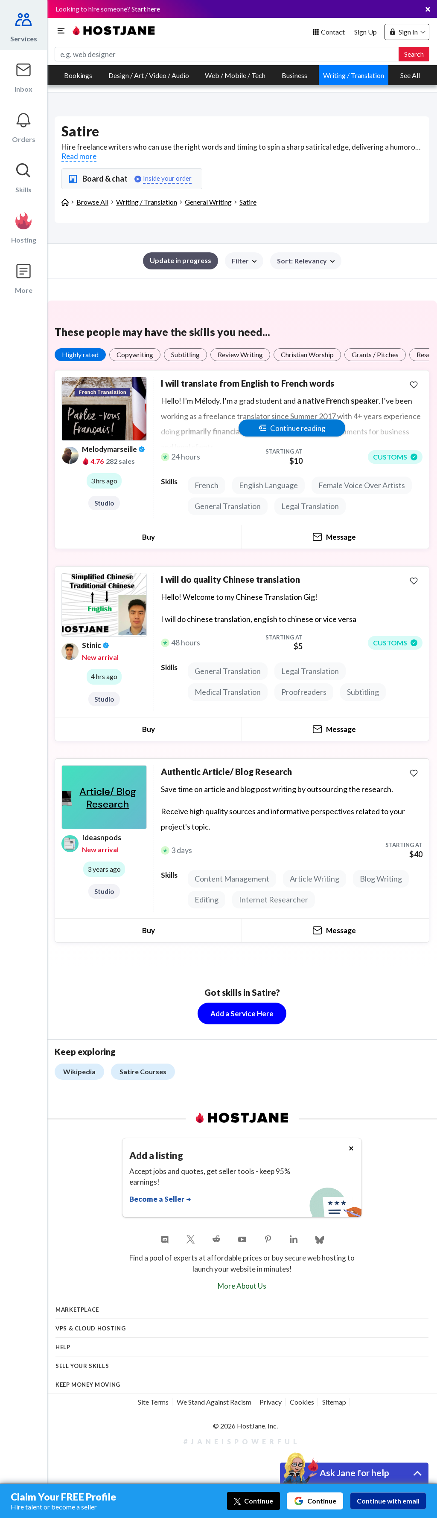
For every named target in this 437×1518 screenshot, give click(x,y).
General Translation (228, 506)
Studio (104, 503)
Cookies (302, 1402)
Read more (78, 156)
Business (294, 75)
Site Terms (153, 1402)
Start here (145, 9)
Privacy (270, 1402)
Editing (206, 899)
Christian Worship (307, 354)
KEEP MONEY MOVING (87, 1384)
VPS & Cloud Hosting (90, 1328)
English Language (268, 485)
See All (410, 75)
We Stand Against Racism (214, 1402)
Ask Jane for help (354, 1472)
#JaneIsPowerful (242, 1441)
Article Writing (314, 878)
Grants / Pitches (375, 354)
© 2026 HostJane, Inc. (245, 1426)
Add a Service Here (242, 1013)
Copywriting (135, 354)
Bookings (78, 75)
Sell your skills (82, 1365)
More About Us (242, 1285)
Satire (247, 202)
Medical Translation (228, 692)
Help (62, 1347)
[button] (305, 260)
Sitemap (334, 1402)
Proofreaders (303, 692)
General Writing (208, 202)
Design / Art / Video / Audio (148, 75)
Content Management (232, 878)
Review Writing (240, 354)
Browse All (92, 202)
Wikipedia (79, 1071)
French (206, 485)
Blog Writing (381, 878)
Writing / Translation (353, 75)
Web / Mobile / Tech (235, 75)
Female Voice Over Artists (361, 485)
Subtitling (185, 354)
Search (414, 54)
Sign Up (365, 32)
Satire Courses (142, 1071)
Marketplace (77, 1309)
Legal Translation (310, 506)
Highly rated (80, 354)
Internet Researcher (273, 899)
